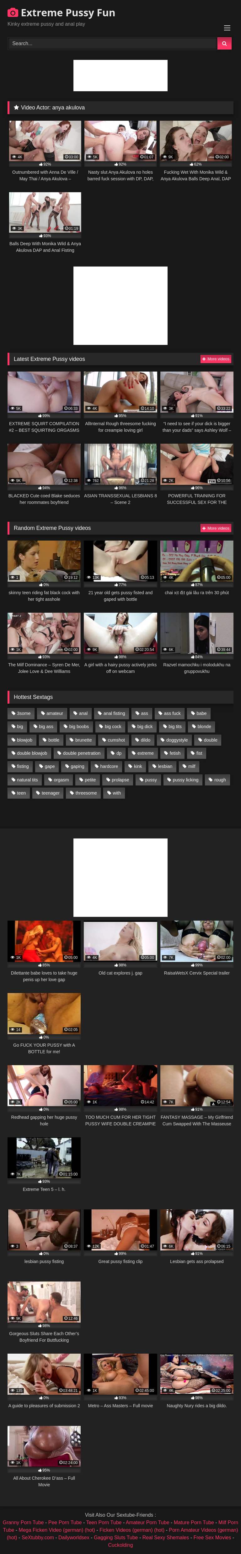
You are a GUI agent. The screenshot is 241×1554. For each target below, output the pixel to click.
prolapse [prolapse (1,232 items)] (120, 779)
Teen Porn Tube (103, 1522)
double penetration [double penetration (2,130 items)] (81, 753)
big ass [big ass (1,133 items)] (46, 726)
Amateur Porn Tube (147, 1522)
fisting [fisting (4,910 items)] (23, 766)
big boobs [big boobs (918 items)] (79, 726)
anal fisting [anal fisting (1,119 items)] (114, 713)
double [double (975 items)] (210, 740)
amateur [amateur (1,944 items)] (54, 713)
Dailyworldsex (73, 1537)
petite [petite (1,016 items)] (90, 779)
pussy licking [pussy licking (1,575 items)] (186, 779)
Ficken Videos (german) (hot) (131, 1530)
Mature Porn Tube (194, 1522)
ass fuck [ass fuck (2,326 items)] (172, 713)
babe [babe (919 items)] (201, 713)
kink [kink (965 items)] (138, 766)
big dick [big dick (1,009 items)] (145, 726)
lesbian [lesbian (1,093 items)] (165, 766)
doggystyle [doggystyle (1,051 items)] (177, 740)
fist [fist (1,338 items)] (199, 753)
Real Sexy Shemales (165, 1537)
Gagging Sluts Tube (116, 1537)
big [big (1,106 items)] (20, 726)
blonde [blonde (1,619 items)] (204, 726)
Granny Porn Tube (23, 1522)
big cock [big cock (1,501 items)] (113, 726)
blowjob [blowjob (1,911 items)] (24, 740)
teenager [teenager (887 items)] (51, 793)
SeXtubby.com (38, 1537)
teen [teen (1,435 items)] (21, 793)
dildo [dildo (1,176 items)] (145, 740)
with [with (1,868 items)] (117, 793)
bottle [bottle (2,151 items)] (53, 740)
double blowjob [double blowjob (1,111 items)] (32, 753)
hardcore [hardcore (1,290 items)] (109, 766)
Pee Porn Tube (65, 1522)
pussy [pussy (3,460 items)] (151, 779)
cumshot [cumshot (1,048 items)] (116, 740)
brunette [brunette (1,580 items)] (83, 740)
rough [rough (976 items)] (220, 779)
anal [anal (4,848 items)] (83, 713)
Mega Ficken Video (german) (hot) (57, 1530)
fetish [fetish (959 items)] (175, 753)
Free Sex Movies (212, 1537)
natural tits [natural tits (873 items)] (27, 779)
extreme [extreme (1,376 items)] (145, 753)
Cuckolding (120, 1545)
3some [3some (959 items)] (23, 713)
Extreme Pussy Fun (61, 12)
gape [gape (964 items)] (50, 766)
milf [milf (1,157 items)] (191, 766)
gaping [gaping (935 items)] (77, 766)
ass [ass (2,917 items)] (144, 713)
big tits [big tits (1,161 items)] (175, 726)
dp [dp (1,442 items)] (118, 753)
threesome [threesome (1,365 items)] (86, 793)
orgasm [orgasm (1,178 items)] (61, 779)
